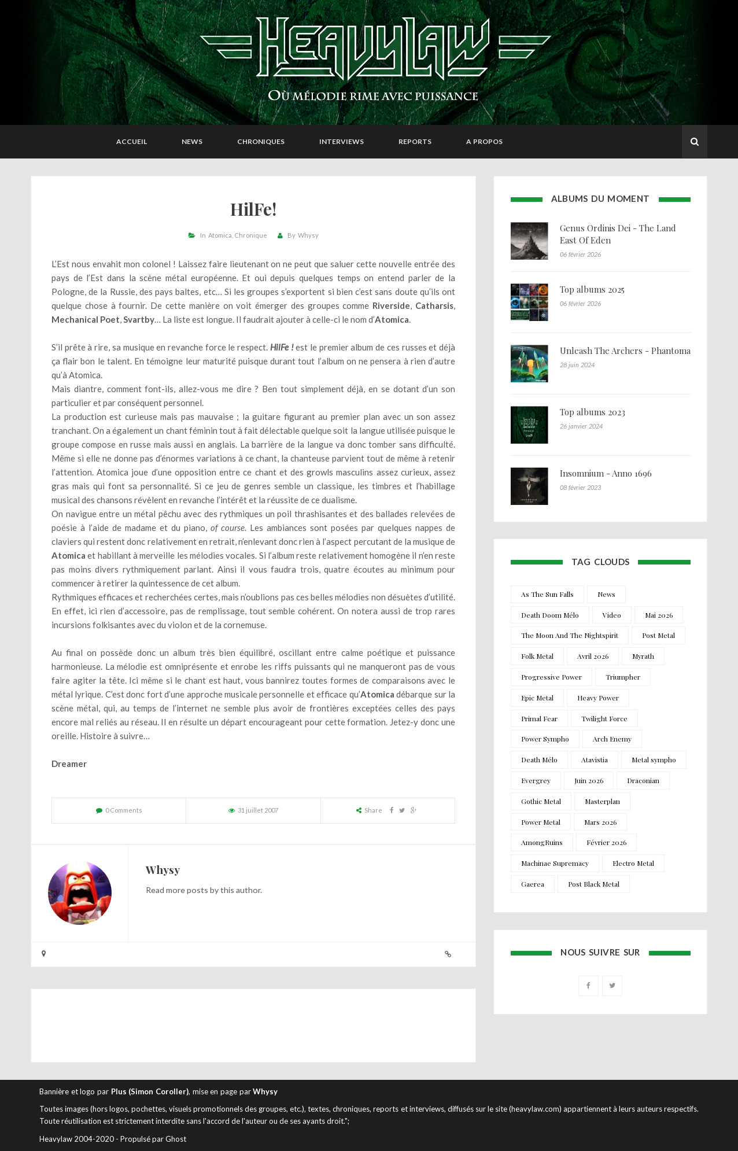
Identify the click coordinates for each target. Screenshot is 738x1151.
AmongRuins (542, 842)
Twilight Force (604, 718)
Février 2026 (606, 842)
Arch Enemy (612, 738)
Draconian (643, 780)
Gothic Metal (541, 801)
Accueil (131, 141)
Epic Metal (537, 697)
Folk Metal (537, 656)
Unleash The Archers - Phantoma (625, 350)
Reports (414, 141)
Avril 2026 (592, 656)
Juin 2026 (588, 780)
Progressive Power (551, 676)
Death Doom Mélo (550, 614)
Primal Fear (539, 718)
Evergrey (536, 780)
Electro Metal (633, 863)
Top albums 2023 (592, 412)
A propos (484, 141)
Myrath (643, 656)
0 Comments (123, 810)
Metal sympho (654, 759)
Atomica (220, 235)
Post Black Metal (593, 883)
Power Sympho (545, 738)
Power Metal (540, 822)
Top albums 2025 (592, 289)
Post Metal (658, 635)
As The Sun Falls (547, 594)
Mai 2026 (659, 614)
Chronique (250, 235)
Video (612, 614)
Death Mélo (539, 759)
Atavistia (594, 759)
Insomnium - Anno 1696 (606, 473)
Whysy (308, 235)
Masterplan (602, 801)
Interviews (341, 141)
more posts (187, 890)
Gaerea (532, 883)
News (192, 141)
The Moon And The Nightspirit (569, 635)
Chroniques (261, 141)
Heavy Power (598, 697)
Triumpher (623, 676)
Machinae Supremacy (555, 863)
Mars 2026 (600, 822)
